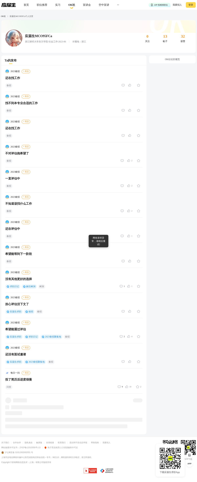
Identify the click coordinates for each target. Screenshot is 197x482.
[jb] (90, 471)
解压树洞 (30, 286)
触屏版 (39, 442)
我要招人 (177, 5)
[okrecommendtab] (71, 5)
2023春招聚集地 (53, 337)
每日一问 (15, 373)
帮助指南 (95, 442)
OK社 (3, 16)
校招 (31, 311)
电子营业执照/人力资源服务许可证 (61, 447)
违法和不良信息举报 (78, 442)
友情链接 (50, 442)
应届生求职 (15, 311)
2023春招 (15, 71)
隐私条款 (29, 442)
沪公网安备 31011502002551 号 (17, 452)
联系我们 (62, 442)
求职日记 (14, 286)
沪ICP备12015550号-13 (30, 447)
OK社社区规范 (172, 59)
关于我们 (5, 442)
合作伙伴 (17, 442)
